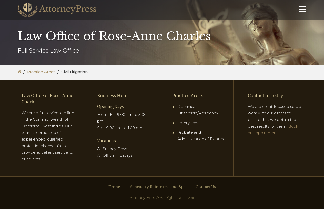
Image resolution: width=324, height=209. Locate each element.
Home (114, 187)
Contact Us (206, 187)
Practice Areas (41, 71)
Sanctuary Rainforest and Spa (158, 187)
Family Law (187, 122)
